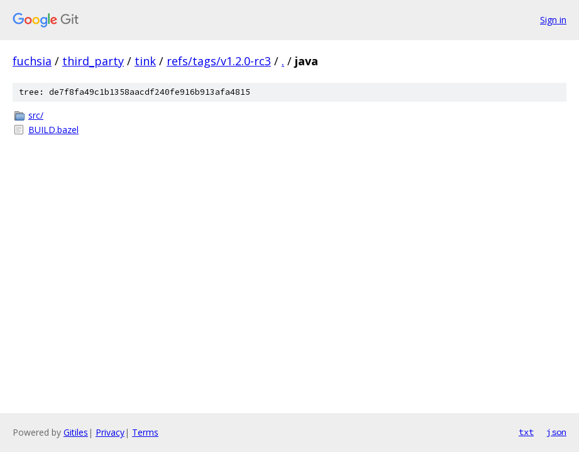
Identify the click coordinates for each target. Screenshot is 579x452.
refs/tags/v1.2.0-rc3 (219, 60)
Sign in (553, 20)
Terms (145, 432)
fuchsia (32, 60)
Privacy (110, 432)
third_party (93, 60)
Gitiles (75, 432)
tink (145, 60)
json (556, 432)
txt (526, 432)
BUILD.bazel (53, 130)
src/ (35, 115)
